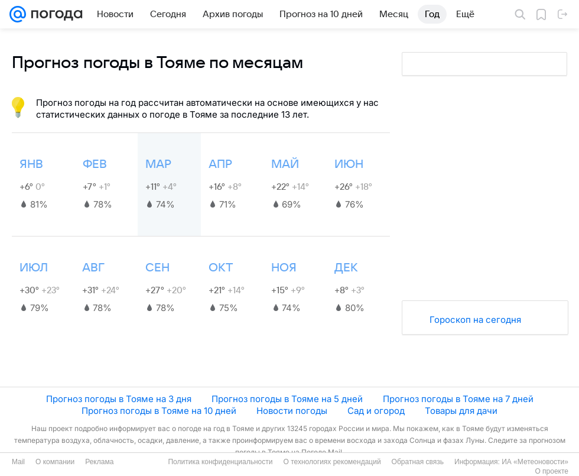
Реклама (99, 462)
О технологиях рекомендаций (331, 462)
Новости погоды (291, 410)
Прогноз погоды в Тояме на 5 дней (287, 398)
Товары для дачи (461, 410)
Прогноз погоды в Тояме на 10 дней (159, 410)
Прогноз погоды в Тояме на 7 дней (458, 398)
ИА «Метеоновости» (535, 462)
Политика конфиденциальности (220, 462)
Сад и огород (376, 410)
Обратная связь (418, 462)
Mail (18, 462)
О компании (54, 462)
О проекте (551, 471)
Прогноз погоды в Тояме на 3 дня (118, 398)
